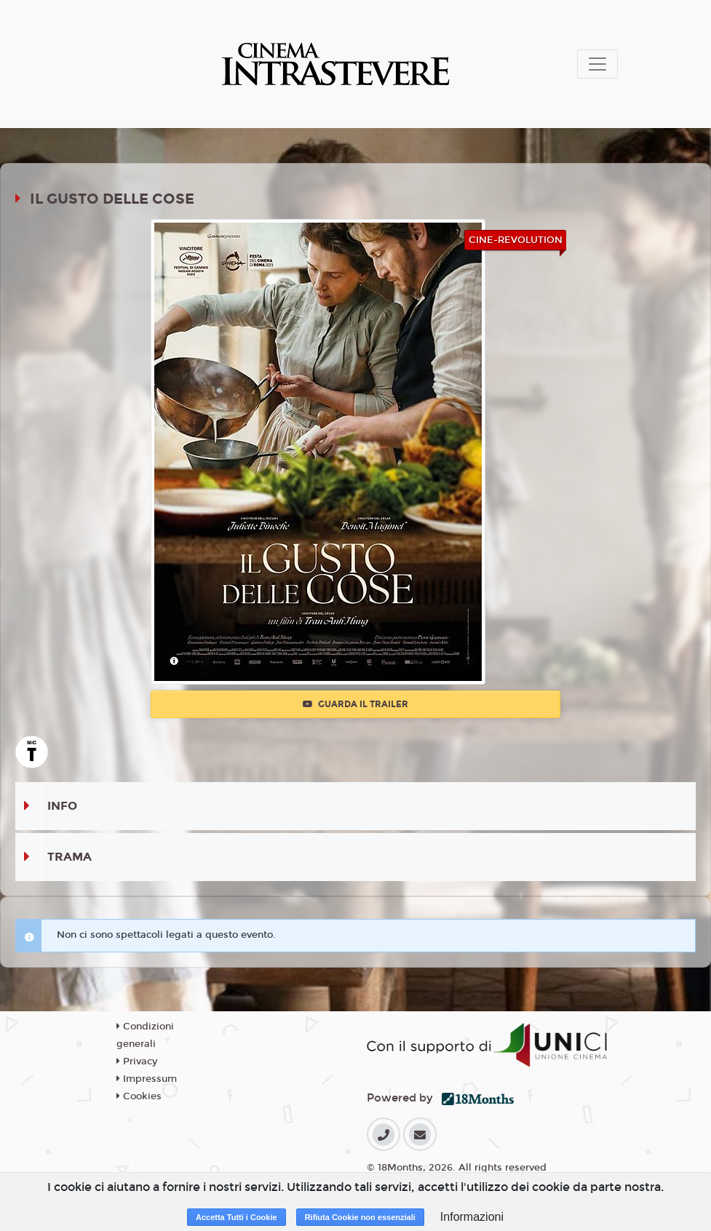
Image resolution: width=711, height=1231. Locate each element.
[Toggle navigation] (597, 64)
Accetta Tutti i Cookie (236, 1217)
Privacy (136, 1061)
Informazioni (472, 1217)
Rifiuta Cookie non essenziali (360, 1217)
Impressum (146, 1079)
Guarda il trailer (355, 704)
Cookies (139, 1096)
